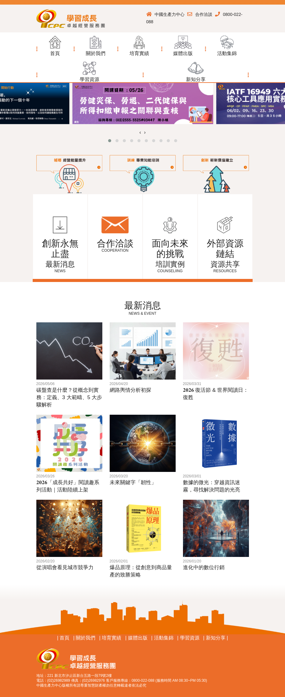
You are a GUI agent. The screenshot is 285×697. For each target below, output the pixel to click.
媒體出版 (138, 637)
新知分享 (216, 637)
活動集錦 (164, 637)
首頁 (64, 637)
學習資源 (189, 637)
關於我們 (85, 637)
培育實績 (111, 637)
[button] (95, 44)
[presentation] (140, 132)
